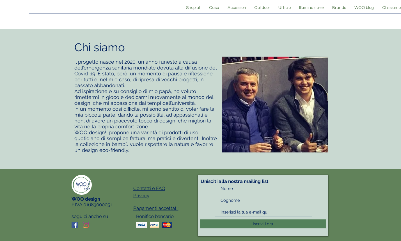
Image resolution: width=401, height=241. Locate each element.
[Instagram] (86, 225)
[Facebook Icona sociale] (75, 225)
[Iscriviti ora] (263, 223)
